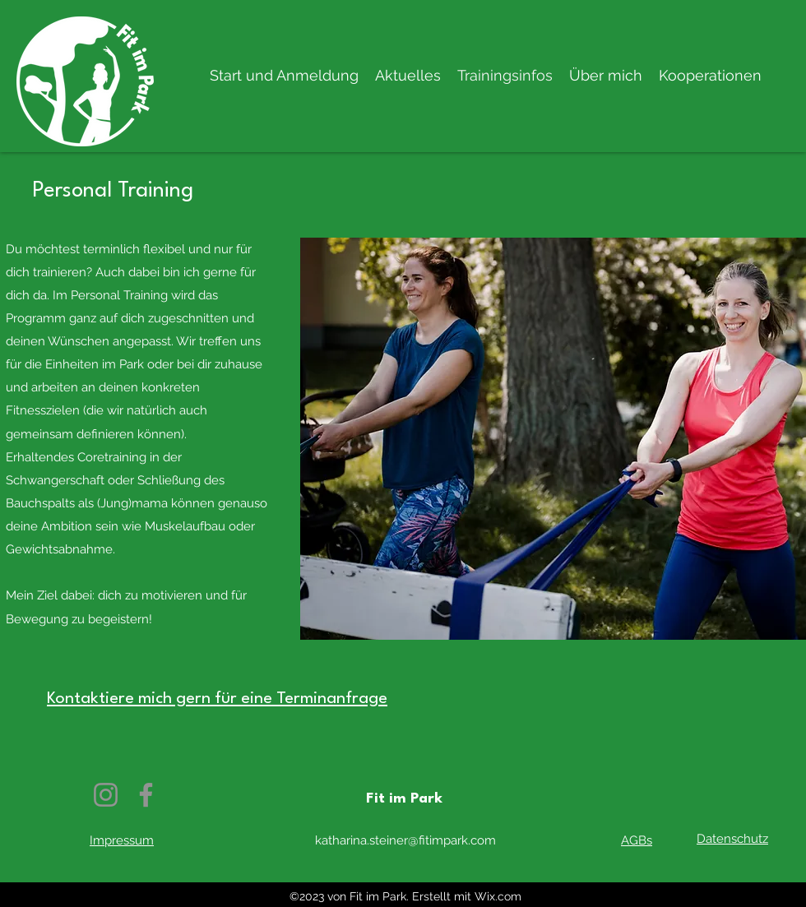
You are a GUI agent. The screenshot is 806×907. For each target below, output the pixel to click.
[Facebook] (146, 795)
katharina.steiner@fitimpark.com (405, 840)
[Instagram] (106, 795)
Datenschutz (732, 838)
